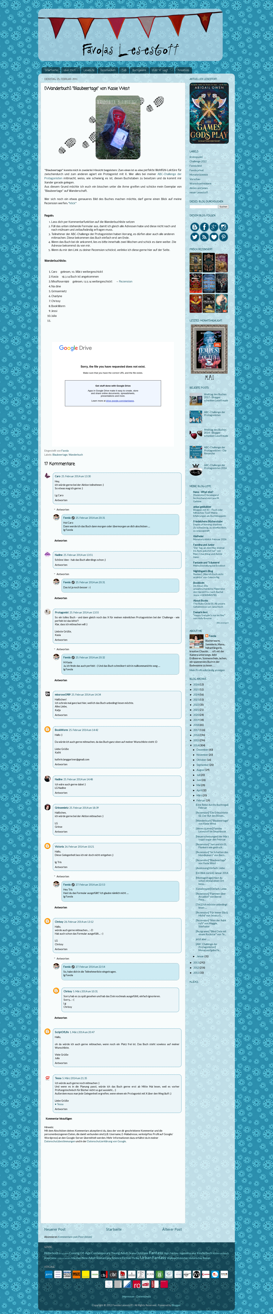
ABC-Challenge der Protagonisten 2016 (215, 467)
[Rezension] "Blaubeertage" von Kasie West (211, 862)
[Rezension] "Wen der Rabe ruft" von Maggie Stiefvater (211, 923)
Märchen (76, 1258)
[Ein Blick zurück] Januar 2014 (212, 872)
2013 (196, 962)
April (199, 790)
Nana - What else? (203, 491)
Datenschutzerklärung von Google (106, 1141)
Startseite (51, 70)
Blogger (176, 1305)
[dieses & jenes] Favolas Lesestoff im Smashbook (211, 830)
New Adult (89, 1258)
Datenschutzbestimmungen (59, 1141)
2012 (196, 967)
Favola (67, 517)
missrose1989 (63, 694)
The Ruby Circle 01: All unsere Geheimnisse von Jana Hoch (209, 605)
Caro (57, 476)
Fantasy (156, 1252)
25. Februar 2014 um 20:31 (90, 517)
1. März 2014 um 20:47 (82, 1032)
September (203, 764)
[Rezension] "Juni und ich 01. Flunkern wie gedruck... (211, 846)
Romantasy (103, 1258)
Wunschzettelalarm (200, 183)
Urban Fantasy (153, 1257)
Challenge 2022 (198, 161)
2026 (196, 684)
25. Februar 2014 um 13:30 (76, 476)
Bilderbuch (51, 1253)
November (203, 754)
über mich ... (71, 70)
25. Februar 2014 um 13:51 (78, 554)
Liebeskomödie (64, 1258)
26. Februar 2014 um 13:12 (78, 921)
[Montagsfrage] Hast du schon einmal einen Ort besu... (210, 880)
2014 (196, 745)
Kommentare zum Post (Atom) (75, 1236)
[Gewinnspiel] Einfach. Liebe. (211, 888)
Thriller (135, 1258)
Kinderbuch (204, 1253)
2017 (196, 729)
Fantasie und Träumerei (206, 562)
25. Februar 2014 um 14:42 (83, 729)
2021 (196, 709)
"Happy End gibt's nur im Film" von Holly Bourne (209, 617)
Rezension (125, 281)
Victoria (59, 846)
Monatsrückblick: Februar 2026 (210, 539)
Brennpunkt (196, 157)
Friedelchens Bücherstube (208, 521)
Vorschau (195, 179)
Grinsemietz (61, 807)
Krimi (47, 1258)
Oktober (202, 759)
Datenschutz (143, 1296)
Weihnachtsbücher (177, 1258)
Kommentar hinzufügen (59, 1118)
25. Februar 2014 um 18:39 (84, 807)
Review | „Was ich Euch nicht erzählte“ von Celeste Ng (208, 576)
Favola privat (197, 170)
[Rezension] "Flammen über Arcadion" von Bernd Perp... (211, 896)
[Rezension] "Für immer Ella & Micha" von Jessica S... (212, 914)
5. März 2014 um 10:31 (85, 991)
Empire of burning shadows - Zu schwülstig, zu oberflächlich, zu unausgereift (210, 527)
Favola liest (196, 165)
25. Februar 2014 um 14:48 (78, 779)
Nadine (59, 554)
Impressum (128, 1296)
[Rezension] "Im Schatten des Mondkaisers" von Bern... (212, 854)
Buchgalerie (139, 70)
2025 (196, 689)
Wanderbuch (76, 454)
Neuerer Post (54, 1229)
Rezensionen (108, 70)
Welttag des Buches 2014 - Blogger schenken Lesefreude (216, 432)
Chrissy (59, 921)
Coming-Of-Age (80, 1253)
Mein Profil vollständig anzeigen (207, 670)
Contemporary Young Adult (109, 1253)
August (201, 769)
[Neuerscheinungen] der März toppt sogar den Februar (212, 838)
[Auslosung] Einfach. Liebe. (210, 868)
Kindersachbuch (221, 1253)
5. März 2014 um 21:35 (74, 1078)
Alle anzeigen (223, 623)
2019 (196, 719)
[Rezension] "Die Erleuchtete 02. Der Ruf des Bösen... (212, 814)
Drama (132, 1253)
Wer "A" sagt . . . (162, 70)
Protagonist (62, 612)
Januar (200, 956)
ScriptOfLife (62, 1032)
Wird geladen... (113, 394)
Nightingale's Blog (203, 571)
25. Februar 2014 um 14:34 (86, 694)
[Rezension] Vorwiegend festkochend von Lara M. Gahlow (206, 498)
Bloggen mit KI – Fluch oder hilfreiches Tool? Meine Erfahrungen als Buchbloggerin (209, 513)
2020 (196, 714)
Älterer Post (172, 1229)
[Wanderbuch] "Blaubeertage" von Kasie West (212, 822)
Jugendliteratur (187, 1253)
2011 (196, 972)
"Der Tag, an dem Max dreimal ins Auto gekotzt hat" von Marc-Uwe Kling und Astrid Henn (208, 552)
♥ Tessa (59, 1104)
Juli (199, 774)
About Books (200, 600)
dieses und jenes (199, 188)
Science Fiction (121, 1258)
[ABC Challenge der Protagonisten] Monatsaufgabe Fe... (208, 947)
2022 (196, 704)
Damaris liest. (200, 612)
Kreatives (183, 70)
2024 (196, 694)
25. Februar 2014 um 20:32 (90, 657)
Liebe (53, 1258)
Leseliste (89, 70)
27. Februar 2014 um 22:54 (90, 966)
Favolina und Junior (203, 544)
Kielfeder (198, 536)
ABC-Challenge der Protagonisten (214, 414)
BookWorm (61, 729)
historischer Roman (199, 1258)
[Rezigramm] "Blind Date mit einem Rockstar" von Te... (211, 933)
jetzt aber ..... (203, 939)
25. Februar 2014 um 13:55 (84, 612)
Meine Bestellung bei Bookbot (209, 565)
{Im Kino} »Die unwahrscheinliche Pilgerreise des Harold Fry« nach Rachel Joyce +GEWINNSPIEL (209, 590)
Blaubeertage (60, 454)
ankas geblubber (202, 506)
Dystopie (142, 1253)
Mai (199, 785)
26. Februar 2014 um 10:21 (79, 846)
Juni (199, 780)
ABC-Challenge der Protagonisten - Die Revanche (215, 450)
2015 (196, 740)
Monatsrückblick (199, 174)
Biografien (64, 1253)
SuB (124, 70)
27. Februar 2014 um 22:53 (90, 884)
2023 (196, 699)
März (200, 795)
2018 (196, 724)
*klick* (72, 203)
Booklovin (198, 582)
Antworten (61, 500)
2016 (196, 735)
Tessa (58, 1078)
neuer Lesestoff (199, 192)
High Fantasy (171, 1253)
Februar (201, 800)
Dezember (203, 749)
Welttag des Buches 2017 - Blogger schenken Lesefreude (216, 397)
